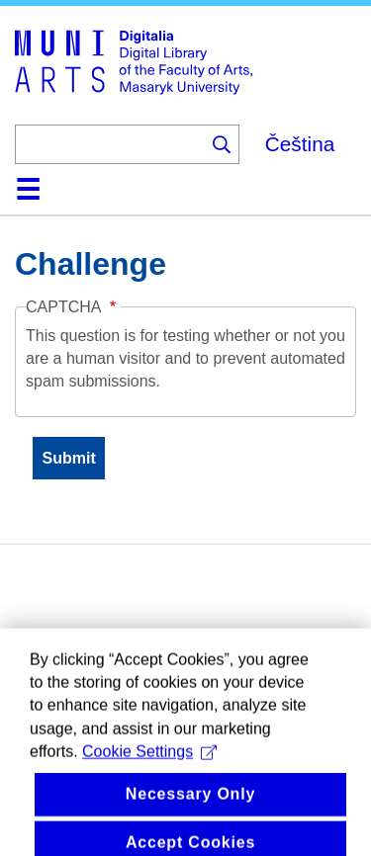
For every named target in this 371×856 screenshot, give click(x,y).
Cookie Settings (149, 777)
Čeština (300, 143)
